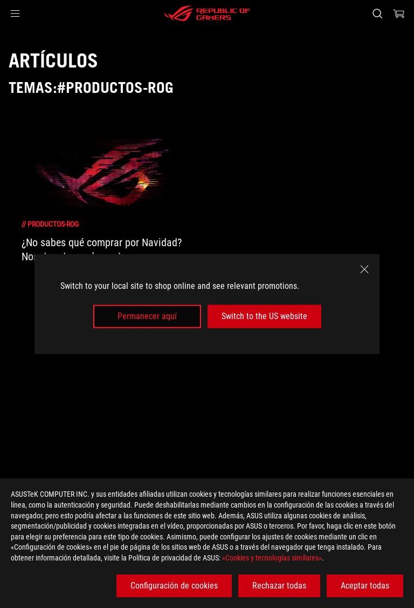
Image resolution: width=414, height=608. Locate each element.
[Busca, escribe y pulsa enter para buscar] (377, 13)
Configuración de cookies (174, 585)
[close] (364, 269)
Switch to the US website (264, 316)
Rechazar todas (279, 585)
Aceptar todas (365, 585)
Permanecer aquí (147, 316)
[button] (15, 13)
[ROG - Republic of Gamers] (207, 13)
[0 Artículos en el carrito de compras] (398, 13)
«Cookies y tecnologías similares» (272, 557)
